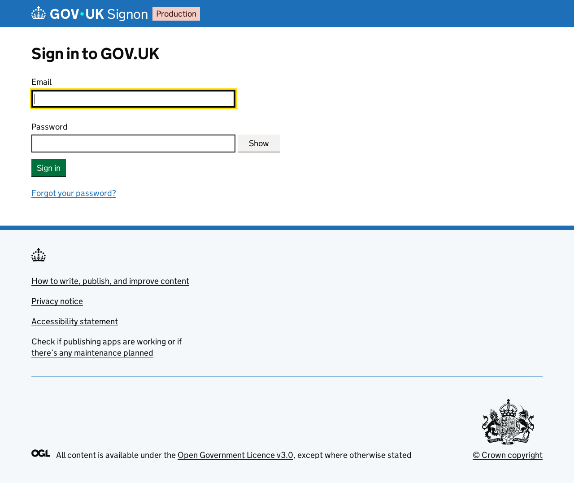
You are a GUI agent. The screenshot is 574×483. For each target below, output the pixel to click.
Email (41, 82)
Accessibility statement (74, 321)
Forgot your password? (73, 193)
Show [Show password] (259, 143)
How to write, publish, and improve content (110, 281)
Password (49, 127)
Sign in (49, 168)
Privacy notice (57, 301)
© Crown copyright (508, 455)
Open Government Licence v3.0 (235, 455)
